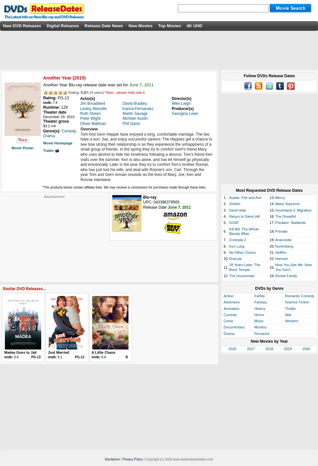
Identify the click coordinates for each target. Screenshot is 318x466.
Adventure (232, 302)
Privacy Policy (133, 459)
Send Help (237, 210)
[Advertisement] (54, 239)
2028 (269, 349)
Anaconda (283, 240)
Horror (259, 315)
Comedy (230, 315)
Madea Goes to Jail (20, 352)
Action (229, 296)
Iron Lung (236, 246)
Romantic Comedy (299, 296)
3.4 (16, 357)
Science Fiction (297, 302)
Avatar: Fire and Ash (245, 198)
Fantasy (260, 302)
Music (259, 321)
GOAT (234, 223)
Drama (229, 334)
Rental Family (286, 276)
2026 (232, 349)
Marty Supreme (287, 204)
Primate (281, 231)
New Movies (140, 25)
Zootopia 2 (237, 240)
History (259, 309)
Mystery (260, 327)
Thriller (290, 309)
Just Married (58, 352)
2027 (251, 349)
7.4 (55, 102)
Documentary (234, 327)
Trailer (51, 151)
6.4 (103, 357)
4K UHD (194, 25)
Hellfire (280, 252)
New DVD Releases (22, 25)
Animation (231, 309)
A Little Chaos (104, 352)
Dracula (235, 259)
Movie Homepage (57, 143)
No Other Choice (242, 252)
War (288, 315)
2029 (288, 349)
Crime (228, 321)
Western (291, 321)
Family (259, 296)
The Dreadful (285, 216)
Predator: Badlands (290, 223)
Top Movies (169, 25)
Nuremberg (284, 246)
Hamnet (281, 259)
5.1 (60, 357)
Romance (262, 334)
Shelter (234, 204)
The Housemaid (241, 276)
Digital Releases (63, 25)
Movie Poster (23, 148)
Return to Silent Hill (244, 216)
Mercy (280, 198)
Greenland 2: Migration (293, 210)
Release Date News (104, 25)
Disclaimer (112, 459)
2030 (306, 349)
